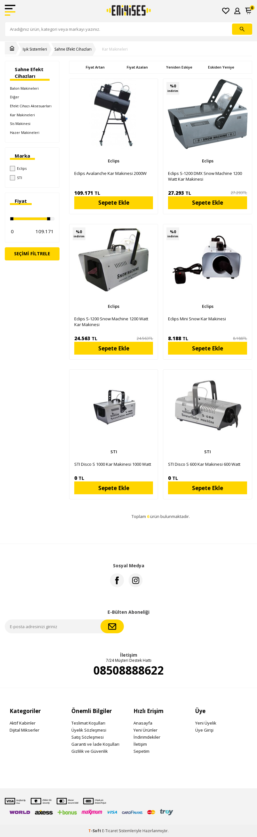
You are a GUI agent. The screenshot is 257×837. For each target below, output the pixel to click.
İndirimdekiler (146, 737)
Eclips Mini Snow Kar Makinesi (197, 319)
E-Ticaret (110, 830)
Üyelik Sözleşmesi (88, 730)
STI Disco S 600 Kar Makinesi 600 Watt (204, 464)
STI (16, 177)
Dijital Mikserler (24, 730)
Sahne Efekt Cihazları (73, 49)
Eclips (18, 168)
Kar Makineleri (115, 49)
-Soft (95, 830)
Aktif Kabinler (23, 723)
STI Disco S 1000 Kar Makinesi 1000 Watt (112, 464)
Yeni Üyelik (205, 723)
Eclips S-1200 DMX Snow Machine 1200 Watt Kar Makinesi (205, 176)
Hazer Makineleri (24, 132)
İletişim (140, 744)
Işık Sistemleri (35, 49)
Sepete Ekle (113, 202)
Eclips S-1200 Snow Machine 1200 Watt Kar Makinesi (111, 321)
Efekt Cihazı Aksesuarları (31, 105)
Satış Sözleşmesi (87, 737)
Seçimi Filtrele (32, 253)
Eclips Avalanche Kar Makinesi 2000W (110, 173)
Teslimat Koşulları (88, 723)
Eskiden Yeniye (221, 67)
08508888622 (128, 670)
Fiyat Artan (95, 67)
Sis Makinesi (20, 123)
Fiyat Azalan (137, 67)
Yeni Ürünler (145, 730)
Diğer (14, 96)
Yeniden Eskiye (179, 67)
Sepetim (141, 751)
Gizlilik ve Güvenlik (89, 751)
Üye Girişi (204, 730)
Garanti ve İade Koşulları (95, 744)
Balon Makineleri (24, 88)
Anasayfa (142, 723)
